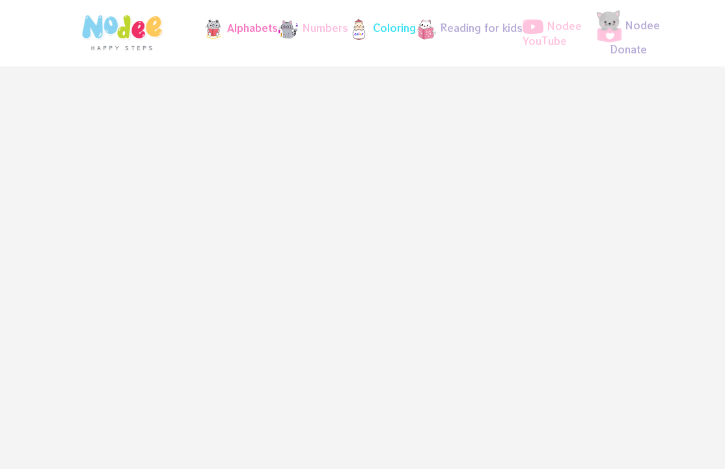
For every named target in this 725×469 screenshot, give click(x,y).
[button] (235, 29)
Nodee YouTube (552, 33)
